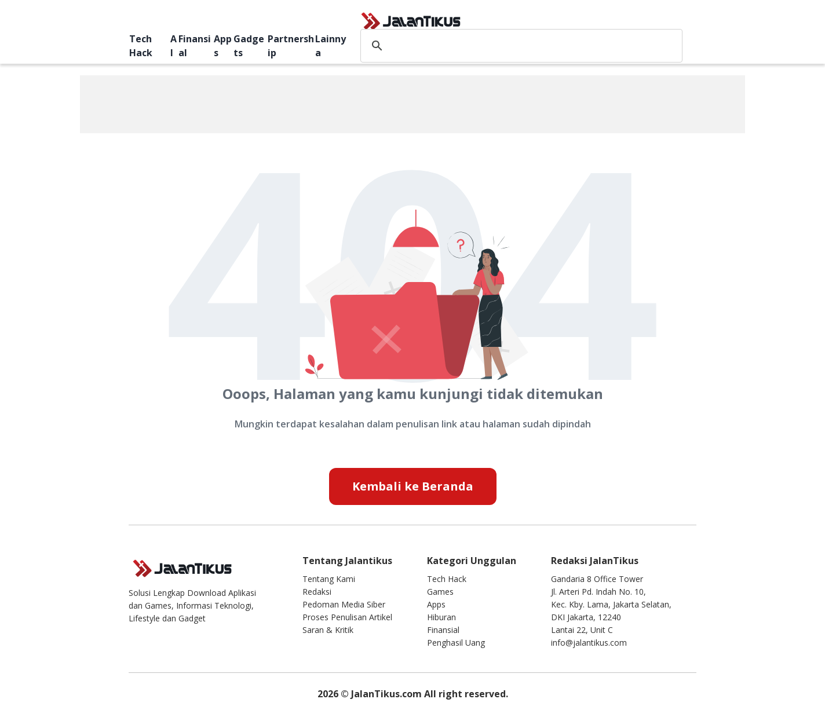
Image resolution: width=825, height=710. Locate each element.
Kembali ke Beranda (412, 486)
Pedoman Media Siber (343, 604)
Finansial (194, 45)
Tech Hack (140, 45)
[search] (519, 46)
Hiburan (441, 617)
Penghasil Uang (456, 642)
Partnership (291, 45)
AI (173, 45)
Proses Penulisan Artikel (347, 617)
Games (440, 591)
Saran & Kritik (327, 629)
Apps (223, 45)
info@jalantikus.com (589, 642)
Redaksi (316, 591)
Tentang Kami (328, 578)
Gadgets (248, 45)
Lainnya (330, 45)
